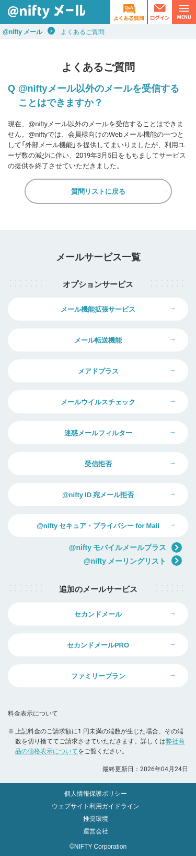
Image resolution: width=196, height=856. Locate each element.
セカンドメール (98, 614)
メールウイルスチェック (98, 402)
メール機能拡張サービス (98, 309)
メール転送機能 (98, 340)
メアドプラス (98, 371)
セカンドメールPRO (98, 645)
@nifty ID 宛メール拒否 (98, 494)
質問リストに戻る (98, 191)
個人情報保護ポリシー (95, 793)
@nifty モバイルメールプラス (125, 547)
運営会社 (95, 831)
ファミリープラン (98, 676)
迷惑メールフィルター (98, 432)
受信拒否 (98, 463)
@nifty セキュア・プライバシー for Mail (98, 525)
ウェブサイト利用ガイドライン (96, 805)
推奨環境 (95, 818)
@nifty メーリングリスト (133, 560)
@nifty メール (22, 31)
